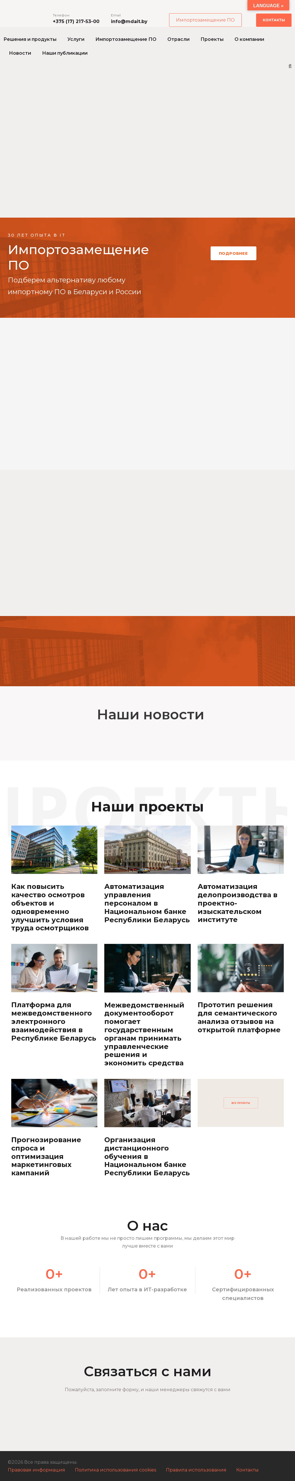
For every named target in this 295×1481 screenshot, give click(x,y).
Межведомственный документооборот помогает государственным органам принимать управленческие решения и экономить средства (144, 1034)
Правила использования (196, 1470)
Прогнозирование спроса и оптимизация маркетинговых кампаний (46, 1156)
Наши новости (150, 714)
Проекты (212, 39)
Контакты (274, 20)
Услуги (75, 39)
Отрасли (178, 39)
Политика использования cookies (115, 1470)
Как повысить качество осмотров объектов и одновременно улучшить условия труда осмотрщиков (50, 907)
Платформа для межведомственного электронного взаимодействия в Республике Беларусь (53, 1021)
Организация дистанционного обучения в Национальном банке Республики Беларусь (147, 1156)
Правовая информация (36, 1470)
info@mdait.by (129, 21)
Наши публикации (65, 53)
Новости (20, 53)
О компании (249, 39)
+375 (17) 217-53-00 (76, 21)
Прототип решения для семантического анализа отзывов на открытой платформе (239, 1017)
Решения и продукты (29, 39)
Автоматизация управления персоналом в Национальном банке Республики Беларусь (147, 903)
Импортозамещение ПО (205, 20)
